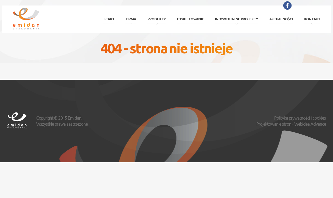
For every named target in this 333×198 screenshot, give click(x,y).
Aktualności (281, 19)
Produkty (156, 19)
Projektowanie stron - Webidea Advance (291, 124)
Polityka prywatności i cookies (300, 118)
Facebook (287, 5)
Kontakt (312, 19)
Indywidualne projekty (236, 19)
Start (108, 19)
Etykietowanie (190, 19)
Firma (131, 19)
